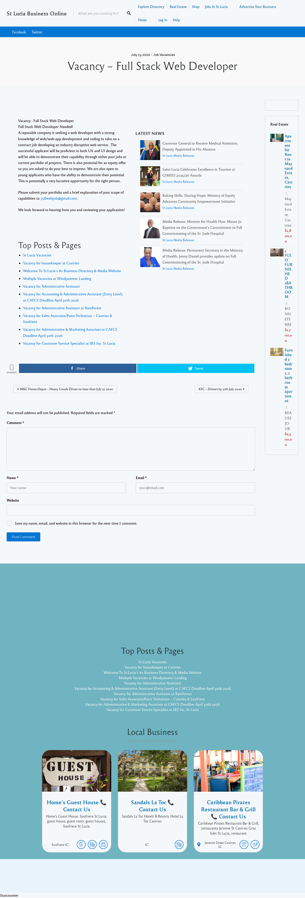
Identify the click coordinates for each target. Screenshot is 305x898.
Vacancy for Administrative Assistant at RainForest (62, 308)
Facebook (19, 32)
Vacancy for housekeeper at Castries (51, 263)
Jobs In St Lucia (216, 6)
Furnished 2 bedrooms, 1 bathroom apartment (289, 375)
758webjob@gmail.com (58, 198)
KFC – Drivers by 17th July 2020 (220, 389)
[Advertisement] (152, 601)
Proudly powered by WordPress (134, 879)
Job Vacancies (164, 55)
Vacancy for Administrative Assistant (51, 286)
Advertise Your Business (257, 6)
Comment (15, 422)
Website (13, 500)
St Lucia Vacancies (37, 255)
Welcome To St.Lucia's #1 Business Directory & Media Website (72, 270)
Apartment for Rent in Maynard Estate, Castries (289, 161)
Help (176, 20)
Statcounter (9, 895)
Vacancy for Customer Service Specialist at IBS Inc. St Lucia (69, 343)
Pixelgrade (184, 879)
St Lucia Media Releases (178, 155)
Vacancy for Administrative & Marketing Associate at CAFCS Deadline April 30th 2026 (152, 704)
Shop (195, 6)
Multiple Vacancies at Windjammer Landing (57, 278)
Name (13, 478)
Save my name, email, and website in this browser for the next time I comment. (76, 523)
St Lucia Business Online (37, 13)
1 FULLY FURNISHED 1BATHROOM (289, 273)
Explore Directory (151, 6)
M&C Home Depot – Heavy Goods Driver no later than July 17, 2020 (66, 389)
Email (141, 478)
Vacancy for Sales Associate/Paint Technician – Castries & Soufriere (152, 699)
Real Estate (178, 6)
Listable (167, 879)
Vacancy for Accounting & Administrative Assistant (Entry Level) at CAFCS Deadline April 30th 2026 (152, 688)
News (142, 20)
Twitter (36, 32)
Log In (162, 20)
